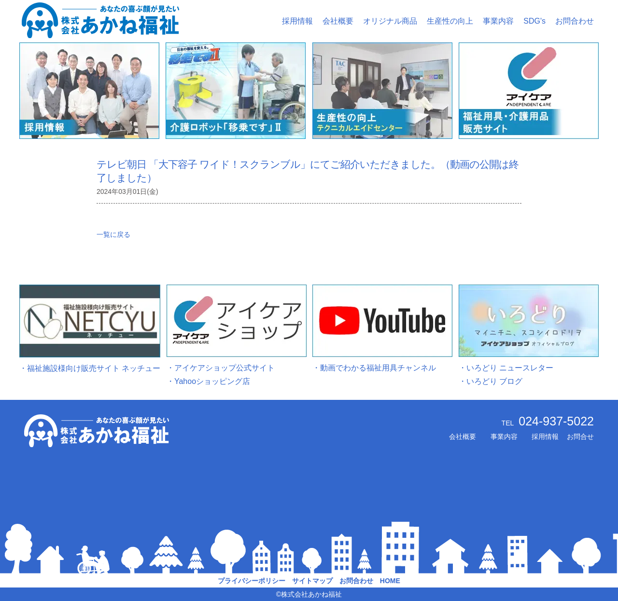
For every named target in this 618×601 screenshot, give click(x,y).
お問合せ (580, 436)
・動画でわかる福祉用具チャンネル (374, 368)
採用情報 (297, 21)
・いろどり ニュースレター (506, 368)
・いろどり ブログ (490, 381)
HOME (390, 581)
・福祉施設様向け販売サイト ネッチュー (89, 368)
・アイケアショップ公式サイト (221, 368)
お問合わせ (574, 21)
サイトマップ (312, 581)
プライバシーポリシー (251, 581)
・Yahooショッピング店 (208, 381)
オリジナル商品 (390, 21)
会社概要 (338, 21)
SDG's (534, 21)
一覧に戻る (113, 234)
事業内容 (498, 21)
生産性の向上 (450, 21)
